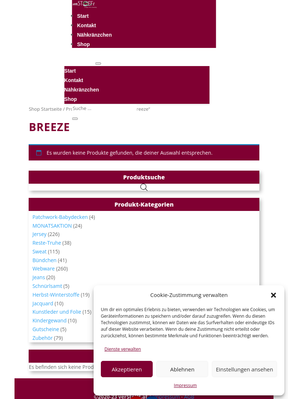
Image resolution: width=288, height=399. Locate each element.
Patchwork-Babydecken (60, 216)
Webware (43, 268)
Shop (83, 44)
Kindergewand (49, 320)
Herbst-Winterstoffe (55, 294)
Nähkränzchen (94, 35)
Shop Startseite (45, 109)
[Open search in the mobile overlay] (144, 187)
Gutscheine (45, 329)
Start (83, 16)
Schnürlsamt (47, 285)
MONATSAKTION (52, 225)
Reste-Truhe (46, 242)
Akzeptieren (127, 369)
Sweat (39, 251)
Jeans (38, 277)
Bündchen (44, 260)
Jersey (39, 234)
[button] (273, 295)
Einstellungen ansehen (244, 369)
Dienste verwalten (122, 349)
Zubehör (42, 337)
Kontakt (86, 25)
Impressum (185, 385)
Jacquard (42, 303)
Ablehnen (182, 369)
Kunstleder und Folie (56, 311)
